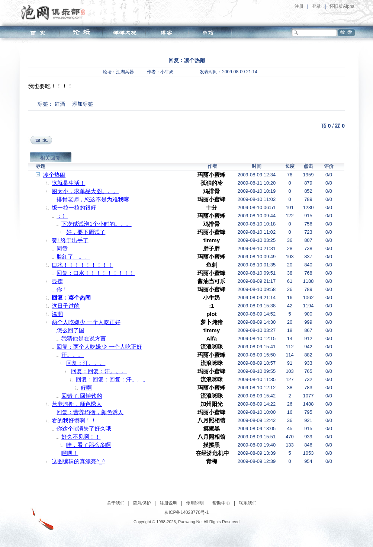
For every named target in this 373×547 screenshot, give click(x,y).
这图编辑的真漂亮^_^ (78, 461)
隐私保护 (142, 503)
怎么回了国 (70, 330)
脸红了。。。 (73, 256)
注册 (299, 6)
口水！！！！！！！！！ (82, 265)
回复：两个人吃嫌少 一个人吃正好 (99, 346)
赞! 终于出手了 (70, 240)
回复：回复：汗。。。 (99, 371)
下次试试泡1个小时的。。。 (96, 224)
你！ (62, 289)
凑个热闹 (54, 175)
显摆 (57, 281)
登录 (316, 6)
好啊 (86, 387)
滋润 (57, 314)
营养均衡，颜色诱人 (77, 404)
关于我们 (116, 503)
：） (62, 215)
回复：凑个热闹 (71, 297)
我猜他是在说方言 (83, 338)
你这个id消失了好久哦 (84, 428)
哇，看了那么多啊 (88, 445)
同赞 (62, 248)
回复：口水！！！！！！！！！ (96, 273)
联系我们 (248, 503)
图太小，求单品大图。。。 (85, 191)
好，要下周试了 (85, 232)
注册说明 (168, 503)
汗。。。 (72, 355)
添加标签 (82, 104)
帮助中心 (221, 503)
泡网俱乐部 (54, 12)
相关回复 (50, 158)
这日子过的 (66, 306)
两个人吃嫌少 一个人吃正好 (86, 322)
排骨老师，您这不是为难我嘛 (93, 199)
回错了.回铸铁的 (81, 396)
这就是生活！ (68, 183)
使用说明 (195, 503)
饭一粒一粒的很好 (74, 207)
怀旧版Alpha (341, 6)
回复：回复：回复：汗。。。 (112, 379)
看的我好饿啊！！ (74, 420)
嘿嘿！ (69, 453)
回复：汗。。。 (85, 363)
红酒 (60, 104)
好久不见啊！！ (80, 437)
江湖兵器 (125, 71)
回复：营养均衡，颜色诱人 (90, 412)
